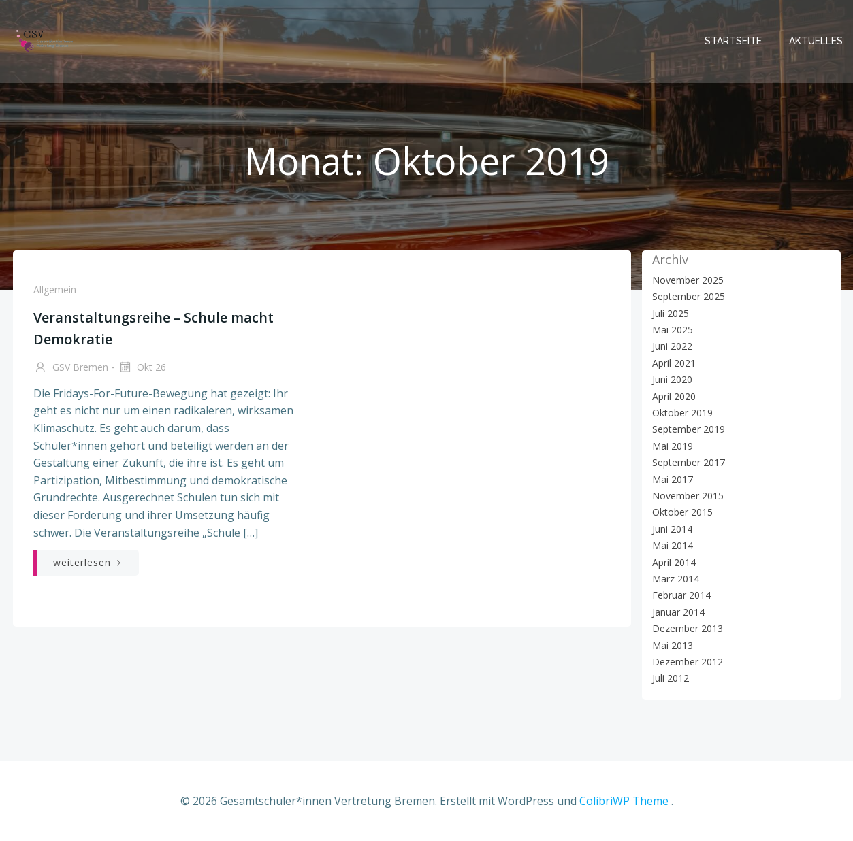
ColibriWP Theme (624, 800)
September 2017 (688, 462)
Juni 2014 (672, 529)
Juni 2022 (672, 346)
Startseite (733, 40)
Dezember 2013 (687, 628)
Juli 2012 (670, 678)
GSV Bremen (70, 368)
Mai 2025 (672, 329)
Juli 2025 (670, 313)
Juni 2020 (672, 379)
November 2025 (688, 280)
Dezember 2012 (687, 661)
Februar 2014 (681, 595)
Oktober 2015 (682, 512)
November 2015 (688, 495)
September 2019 (688, 429)
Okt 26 (142, 368)
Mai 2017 (672, 479)
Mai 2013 (672, 645)
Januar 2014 (678, 612)
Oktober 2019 (682, 412)
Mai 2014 (672, 545)
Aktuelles (816, 40)
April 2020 (674, 396)
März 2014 (675, 578)
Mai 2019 (672, 446)
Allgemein (54, 289)
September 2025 (688, 296)
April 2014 (674, 562)
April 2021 (674, 363)
